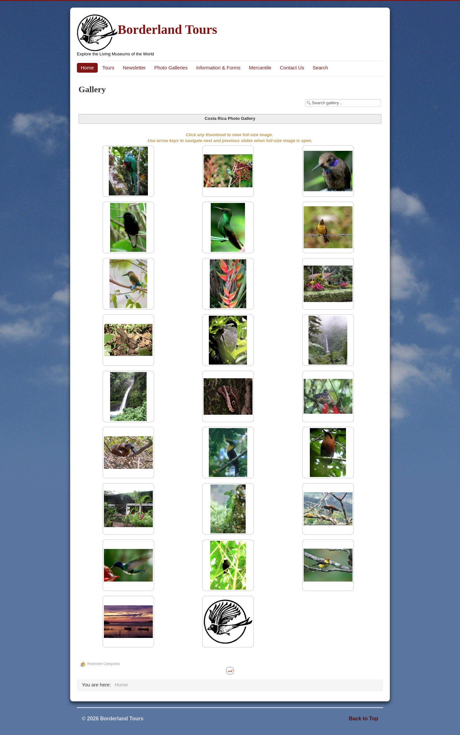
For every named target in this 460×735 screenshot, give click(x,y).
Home (87, 67)
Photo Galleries (171, 67)
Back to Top (363, 718)
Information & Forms (218, 67)
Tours (108, 67)
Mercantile (260, 67)
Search (320, 67)
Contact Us (292, 67)
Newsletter (134, 67)
